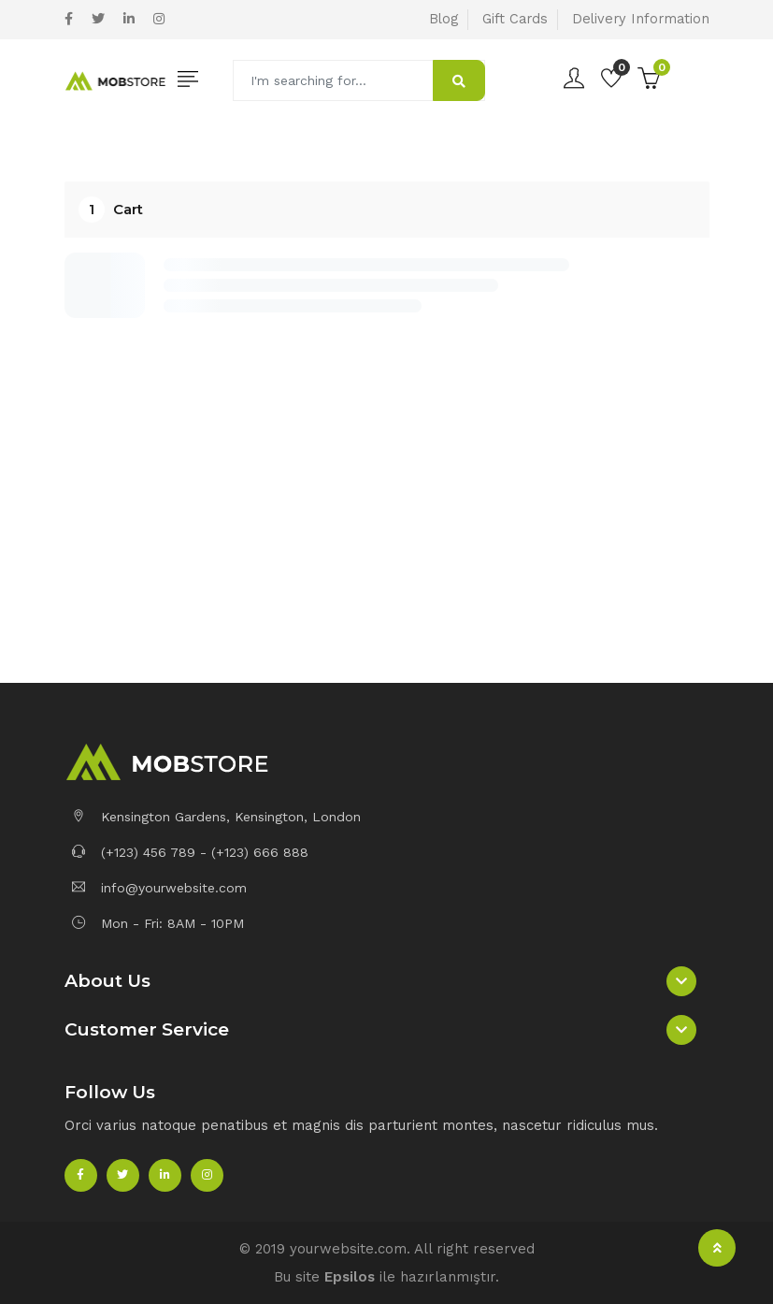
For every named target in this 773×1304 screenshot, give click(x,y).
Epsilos (349, 1276)
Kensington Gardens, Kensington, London (216, 816)
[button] (386, 981)
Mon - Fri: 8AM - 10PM (158, 923)
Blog (443, 18)
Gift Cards (515, 18)
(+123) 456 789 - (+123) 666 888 (190, 852)
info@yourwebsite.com (159, 887)
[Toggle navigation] (188, 80)
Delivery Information (640, 18)
